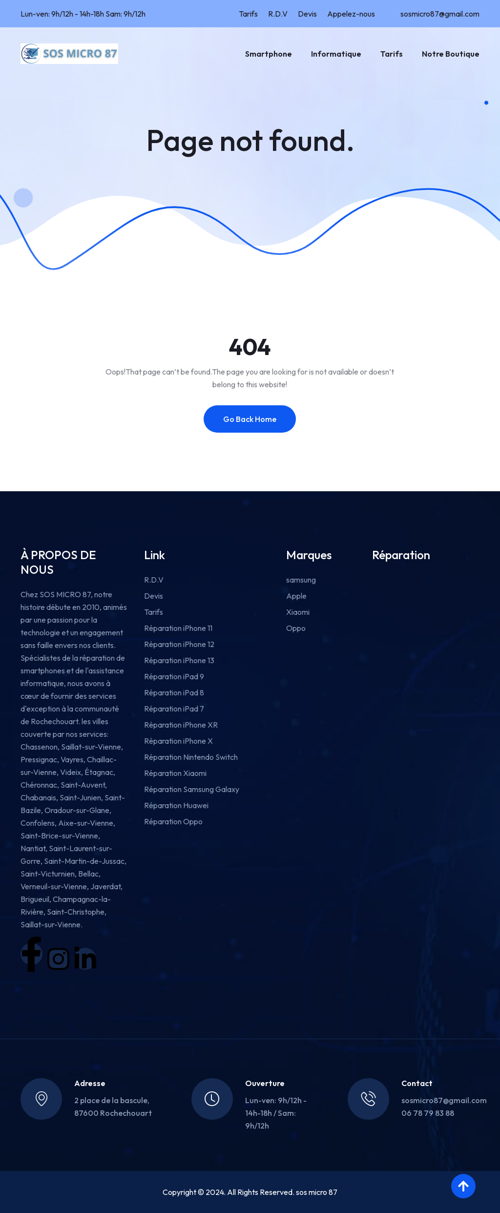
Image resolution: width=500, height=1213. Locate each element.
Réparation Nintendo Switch (191, 757)
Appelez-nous (351, 14)
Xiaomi (298, 612)
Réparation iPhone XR (181, 725)
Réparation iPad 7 (174, 708)
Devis (307, 14)
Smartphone (268, 54)
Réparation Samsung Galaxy (191, 789)
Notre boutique (450, 54)
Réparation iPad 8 (174, 692)
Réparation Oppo (173, 821)
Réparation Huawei (176, 805)
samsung (301, 580)
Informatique (336, 54)
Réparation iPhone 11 (178, 628)
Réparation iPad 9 (174, 676)
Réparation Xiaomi (175, 773)
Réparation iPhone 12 (179, 644)
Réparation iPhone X (178, 741)
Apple (296, 596)
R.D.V (278, 14)
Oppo (296, 628)
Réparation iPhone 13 (179, 660)
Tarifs (248, 14)
